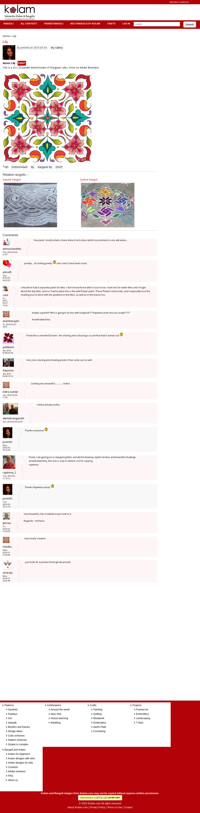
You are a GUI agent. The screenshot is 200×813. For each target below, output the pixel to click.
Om (10, 718)
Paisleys (12, 714)
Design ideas (15, 731)
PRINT (22, 63)
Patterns (9, 705)
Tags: (6, 166)
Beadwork (98, 718)
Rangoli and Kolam (14, 749)
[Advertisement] (104, 12)
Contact (128, 807)
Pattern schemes (17, 739)
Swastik (12, 722)
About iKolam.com (78, 807)
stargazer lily (45, 167)
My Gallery (57, 47)
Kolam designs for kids (20, 762)
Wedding (55, 722)
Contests (13, 767)
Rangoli (8, 23)
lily (32, 167)
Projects (137, 705)
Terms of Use (114, 807)
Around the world (60, 709)
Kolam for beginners (19, 754)
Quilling (97, 714)
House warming (59, 718)
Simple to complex (18, 744)
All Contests (28, 23)
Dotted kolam (20, 167)
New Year (56, 714)
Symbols (13, 709)
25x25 (58, 167)
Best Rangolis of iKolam (85, 23)
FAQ (10, 775)
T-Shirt (139, 722)
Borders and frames (19, 726)
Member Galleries (179, 2)
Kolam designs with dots (21, 758)
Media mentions (17, 771)
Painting (97, 709)
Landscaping (143, 718)
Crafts (111, 23)
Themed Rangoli (53, 23)
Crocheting (99, 731)
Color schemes (16, 735)
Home (6, 36)
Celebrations (54, 705)
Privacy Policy (97, 807)
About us (13, 780)
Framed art (142, 709)
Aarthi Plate (99, 726)
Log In (126, 23)
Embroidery (99, 722)
